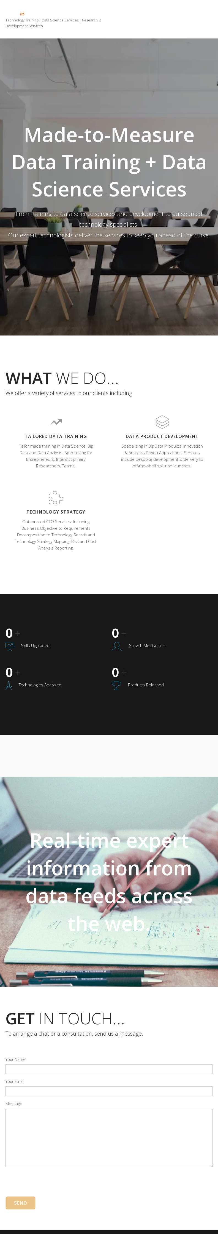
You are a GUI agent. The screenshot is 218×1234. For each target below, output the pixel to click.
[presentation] (47, 1171)
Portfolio (195, 12)
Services (161, 12)
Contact (196, 20)
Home (131, 12)
